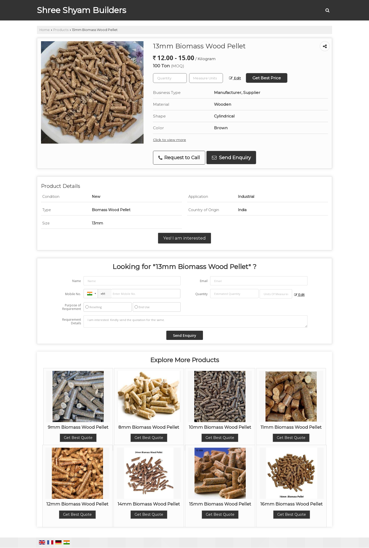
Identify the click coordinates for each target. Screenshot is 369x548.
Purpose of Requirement (71, 307)
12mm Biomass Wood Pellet (77, 504)
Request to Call (179, 157)
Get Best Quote (78, 437)
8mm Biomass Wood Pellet (148, 427)
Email (204, 281)
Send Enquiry (231, 157)
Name (76, 281)
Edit (235, 78)
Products (60, 30)
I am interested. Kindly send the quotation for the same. (196, 321)
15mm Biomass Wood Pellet (220, 504)
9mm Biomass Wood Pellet (78, 427)
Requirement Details (71, 321)
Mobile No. (73, 294)
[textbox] (206, 78)
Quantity (201, 294)
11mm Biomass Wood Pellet (291, 427)
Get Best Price (266, 78)
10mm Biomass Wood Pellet (220, 427)
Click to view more (169, 140)
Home (44, 30)
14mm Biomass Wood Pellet (149, 504)
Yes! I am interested (184, 238)
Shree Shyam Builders (81, 10)
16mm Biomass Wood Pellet (291, 504)
